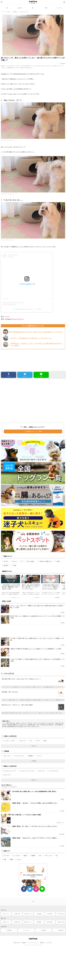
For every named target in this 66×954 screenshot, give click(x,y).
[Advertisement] (33, 401)
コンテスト (59, 8)
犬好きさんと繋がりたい (45, 561)
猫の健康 (39, 922)
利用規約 (24, 942)
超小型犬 (5, 565)
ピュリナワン (26, 930)
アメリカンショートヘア (9, 771)
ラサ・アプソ (6, 756)
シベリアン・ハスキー (8, 741)
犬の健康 (39, 913)
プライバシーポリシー (33, 942)
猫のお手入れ (61, 922)
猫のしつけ (6, 922)
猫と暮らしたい (28, 922)
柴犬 (44, 741)
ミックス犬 (16, 855)
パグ (30, 741)
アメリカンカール (52, 771)
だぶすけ (5, 561)
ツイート (25, 374)
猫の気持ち (50, 922)
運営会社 (42, 942)
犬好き (57, 561)
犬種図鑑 (33, 761)
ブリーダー (5, 855)
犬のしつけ (6, 913)
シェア (8, 374)
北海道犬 (30, 756)
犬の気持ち (50, 913)
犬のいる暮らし (30, 561)
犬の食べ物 (17, 913)
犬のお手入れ (61, 913)
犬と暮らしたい (28, 913)
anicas (7, 316)
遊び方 (24, 855)
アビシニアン (6, 775)
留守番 (32, 855)
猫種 (11, 859)
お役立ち (20, 8)
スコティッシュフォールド (26, 771)
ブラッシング (47, 855)
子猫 (4, 859)
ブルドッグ (21, 741)
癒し (33, 8)
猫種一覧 (33, 780)
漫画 (46, 8)
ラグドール (40, 771)
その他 (13, 565)
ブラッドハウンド (18, 756)
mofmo (33, 2)
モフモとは (49, 942)
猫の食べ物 (17, 922)
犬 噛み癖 (43, 930)
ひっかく (18, 859)
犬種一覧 (33, 746)
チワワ (37, 741)
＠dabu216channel (18, 319)
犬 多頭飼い (9, 930)
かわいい (14, 561)
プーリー (39, 756)
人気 (6, 8)
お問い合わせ (16, 942)
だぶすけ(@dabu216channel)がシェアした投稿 (27, 309)
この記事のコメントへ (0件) (33, 431)
